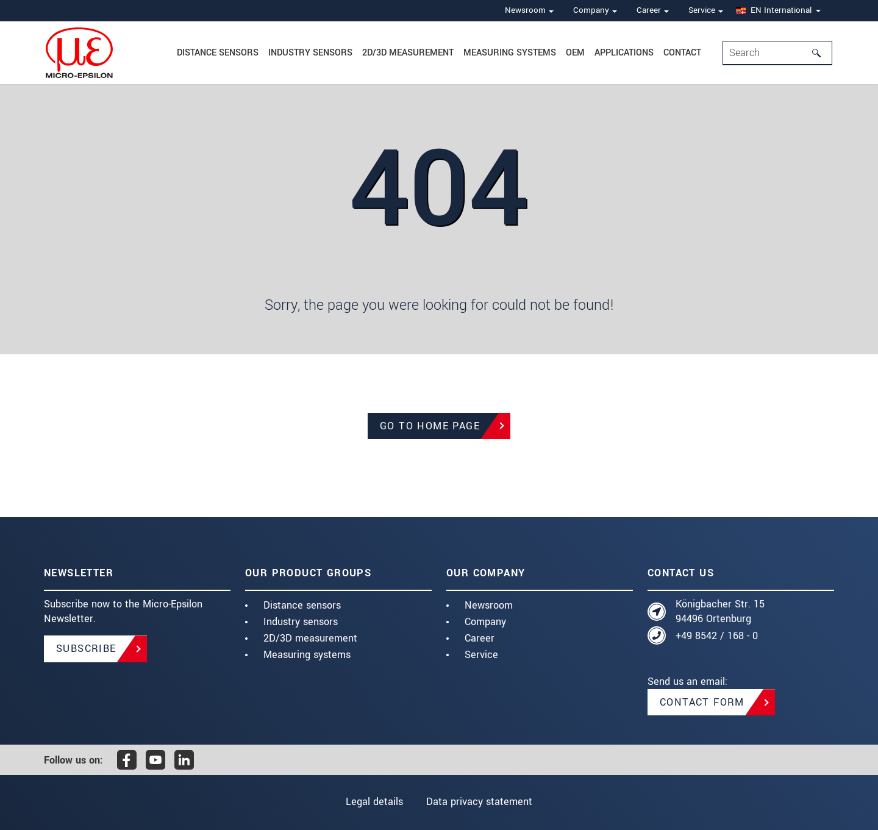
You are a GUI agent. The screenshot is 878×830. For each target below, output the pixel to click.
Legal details (374, 802)
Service (481, 654)
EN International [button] (774, 10)
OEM (575, 52)
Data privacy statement (479, 802)
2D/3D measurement (408, 52)
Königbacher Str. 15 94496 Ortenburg (720, 611)
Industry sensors (310, 52)
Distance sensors (302, 605)
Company (485, 621)
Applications (624, 52)
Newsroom (489, 605)
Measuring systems (509, 52)
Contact (682, 52)
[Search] (820, 53)
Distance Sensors (218, 52)
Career (479, 638)
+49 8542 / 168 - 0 (717, 636)
